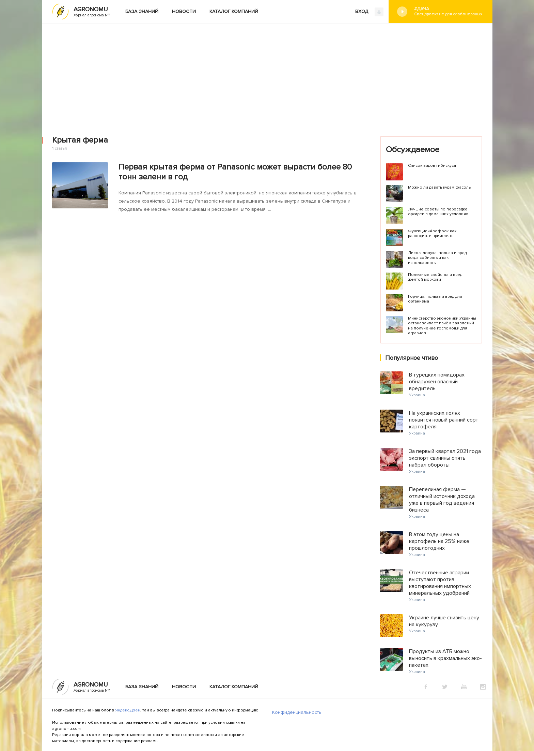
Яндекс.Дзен (127, 710)
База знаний (141, 11)
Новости (184, 11)
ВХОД (369, 12)
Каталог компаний (233, 11)
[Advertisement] (267, 74)
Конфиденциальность (296, 712)
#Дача (448, 11)
